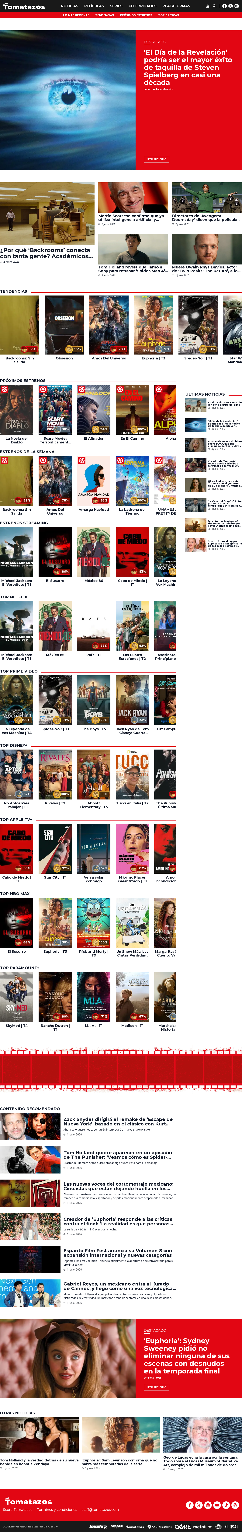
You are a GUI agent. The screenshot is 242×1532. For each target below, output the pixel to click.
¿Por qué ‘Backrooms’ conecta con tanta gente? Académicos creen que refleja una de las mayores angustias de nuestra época (45, 253)
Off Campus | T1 (171, 729)
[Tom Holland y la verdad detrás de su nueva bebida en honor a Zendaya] (39, 1435)
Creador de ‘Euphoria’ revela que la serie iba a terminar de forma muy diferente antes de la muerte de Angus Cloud (223, 463)
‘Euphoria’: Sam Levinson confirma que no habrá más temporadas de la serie (119, 1462)
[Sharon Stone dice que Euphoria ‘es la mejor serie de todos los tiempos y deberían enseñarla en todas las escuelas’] (195, 545)
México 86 (94, 581)
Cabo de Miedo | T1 (132, 582)
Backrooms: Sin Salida (19, 360)
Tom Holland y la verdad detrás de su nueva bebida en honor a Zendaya (39, 1462)
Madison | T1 (132, 1026)
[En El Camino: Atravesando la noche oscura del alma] (195, 405)
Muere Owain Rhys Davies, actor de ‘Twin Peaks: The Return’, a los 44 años (206, 269)
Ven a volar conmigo (94, 879)
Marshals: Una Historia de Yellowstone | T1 (171, 1027)
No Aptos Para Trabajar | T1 (16, 805)
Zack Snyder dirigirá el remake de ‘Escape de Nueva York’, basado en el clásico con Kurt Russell (118, 1121)
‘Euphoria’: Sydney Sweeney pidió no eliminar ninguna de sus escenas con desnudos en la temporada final (187, 1356)
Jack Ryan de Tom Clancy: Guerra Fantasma (132, 731)
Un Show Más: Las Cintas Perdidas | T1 (132, 953)
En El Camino (132, 438)
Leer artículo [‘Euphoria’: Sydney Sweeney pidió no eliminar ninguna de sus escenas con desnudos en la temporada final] (156, 1387)
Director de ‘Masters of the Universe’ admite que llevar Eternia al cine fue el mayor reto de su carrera (224, 523)
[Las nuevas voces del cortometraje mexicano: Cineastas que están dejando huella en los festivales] (30, 1193)
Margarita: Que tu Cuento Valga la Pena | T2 (171, 953)
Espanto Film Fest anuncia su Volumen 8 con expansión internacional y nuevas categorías (118, 1252)
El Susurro (55, 581)
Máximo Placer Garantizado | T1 (132, 879)
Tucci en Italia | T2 (132, 803)
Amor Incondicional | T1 (170, 879)
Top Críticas (168, 15)
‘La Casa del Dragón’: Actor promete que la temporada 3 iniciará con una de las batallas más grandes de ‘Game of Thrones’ (225, 503)
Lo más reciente (76, 15)
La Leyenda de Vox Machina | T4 (171, 582)
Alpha (171, 438)
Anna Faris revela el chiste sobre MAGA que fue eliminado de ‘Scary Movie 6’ (225, 443)
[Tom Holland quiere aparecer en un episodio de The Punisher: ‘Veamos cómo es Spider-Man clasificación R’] (30, 1159)
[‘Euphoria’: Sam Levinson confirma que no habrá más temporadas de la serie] (121, 1435)
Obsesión (64, 358)
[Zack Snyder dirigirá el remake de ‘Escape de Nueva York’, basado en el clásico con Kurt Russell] (30, 1126)
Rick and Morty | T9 (93, 953)
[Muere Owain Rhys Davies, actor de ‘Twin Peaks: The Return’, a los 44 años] (207, 249)
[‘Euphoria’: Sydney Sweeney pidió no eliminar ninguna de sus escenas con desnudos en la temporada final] (68, 1358)
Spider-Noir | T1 (198, 358)
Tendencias (104, 15)
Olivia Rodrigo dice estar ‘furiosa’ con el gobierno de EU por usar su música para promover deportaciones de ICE (224, 483)
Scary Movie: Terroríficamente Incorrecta (55, 440)
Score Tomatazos (17, 1510)
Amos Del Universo (109, 358)
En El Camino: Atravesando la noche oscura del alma (225, 403)
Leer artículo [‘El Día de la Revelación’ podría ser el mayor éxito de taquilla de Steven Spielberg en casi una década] (156, 159)
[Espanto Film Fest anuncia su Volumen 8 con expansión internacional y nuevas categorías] (30, 1259)
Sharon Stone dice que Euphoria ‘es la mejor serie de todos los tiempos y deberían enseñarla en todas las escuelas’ (225, 543)
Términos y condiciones (57, 1510)
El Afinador (94, 438)
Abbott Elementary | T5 (94, 805)
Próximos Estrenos (136, 15)
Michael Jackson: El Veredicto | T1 (16, 582)
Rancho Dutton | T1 (55, 1027)
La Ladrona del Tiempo (132, 511)
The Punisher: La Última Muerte (171, 805)
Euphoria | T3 (153, 358)
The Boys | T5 (94, 729)
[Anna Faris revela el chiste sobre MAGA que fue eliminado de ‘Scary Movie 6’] (195, 445)
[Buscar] (214, 6)
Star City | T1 (55, 877)
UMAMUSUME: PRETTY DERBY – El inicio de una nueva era (171, 511)
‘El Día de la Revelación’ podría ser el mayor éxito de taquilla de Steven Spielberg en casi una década (188, 67)
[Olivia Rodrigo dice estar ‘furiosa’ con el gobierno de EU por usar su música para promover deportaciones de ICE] (195, 485)
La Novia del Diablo (17, 440)
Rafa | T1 (93, 655)
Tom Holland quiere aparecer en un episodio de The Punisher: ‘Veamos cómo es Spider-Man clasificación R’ (118, 1154)
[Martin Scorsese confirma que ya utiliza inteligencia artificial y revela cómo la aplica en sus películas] (133, 197)
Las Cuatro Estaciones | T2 (132, 657)
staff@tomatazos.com (100, 1510)
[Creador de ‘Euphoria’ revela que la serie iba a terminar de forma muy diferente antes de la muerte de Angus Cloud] (195, 465)
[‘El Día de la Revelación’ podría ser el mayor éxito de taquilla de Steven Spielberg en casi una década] (68, 100)
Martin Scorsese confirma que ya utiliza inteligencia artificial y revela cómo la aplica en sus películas (131, 218)
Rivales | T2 (55, 803)
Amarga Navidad (94, 510)
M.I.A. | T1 (93, 1026)
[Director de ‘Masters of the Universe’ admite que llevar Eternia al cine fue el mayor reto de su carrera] (195, 525)
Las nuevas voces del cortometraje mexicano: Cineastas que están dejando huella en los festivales (119, 1186)
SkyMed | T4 (17, 1026)
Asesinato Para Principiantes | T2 (171, 657)
